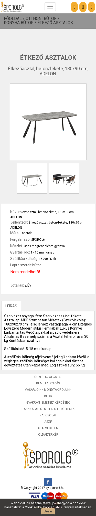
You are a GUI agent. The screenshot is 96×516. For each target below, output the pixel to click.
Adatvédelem (48, 428)
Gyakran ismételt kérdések (48, 402)
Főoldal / (15, 19)
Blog (48, 396)
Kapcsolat (48, 415)
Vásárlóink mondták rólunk (48, 390)
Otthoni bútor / (43, 19)
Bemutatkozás (48, 383)
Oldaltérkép (48, 434)
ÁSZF (48, 422)
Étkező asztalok (55, 23)
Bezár (48, 511)
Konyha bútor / (20, 23)
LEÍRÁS (11, 306)
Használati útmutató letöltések (48, 409)
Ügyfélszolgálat (48, 377)
